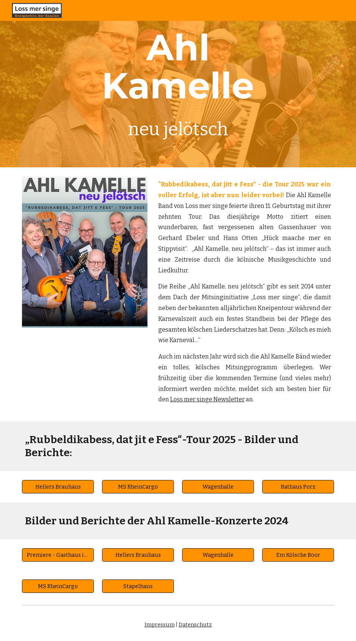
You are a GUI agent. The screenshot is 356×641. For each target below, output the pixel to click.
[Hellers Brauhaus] (58, 486)
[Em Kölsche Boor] (298, 554)
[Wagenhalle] (218, 486)
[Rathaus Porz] (298, 486)
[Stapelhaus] (138, 586)
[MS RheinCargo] (138, 486)
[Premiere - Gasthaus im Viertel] (58, 554)
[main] (178, 83)
